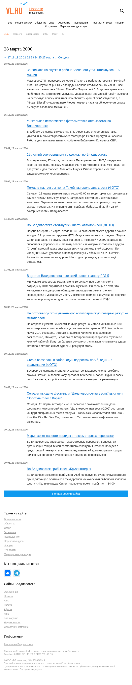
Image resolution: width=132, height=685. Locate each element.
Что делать (51, 26)
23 (32, 57)
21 (24, 57)
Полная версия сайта (66, 493)
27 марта (48, 57)
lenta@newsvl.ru (71, 651)
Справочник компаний (16, 627)
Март (54, 34)
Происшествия (81, 22)
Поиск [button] (122, 11)
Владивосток (32, 34)
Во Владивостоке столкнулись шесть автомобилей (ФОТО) (70, 225)
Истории (119, 22)
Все (10, 22)
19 (16, 57)
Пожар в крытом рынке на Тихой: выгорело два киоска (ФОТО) (73, 187)
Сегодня (63, 57)
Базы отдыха (11, 618)
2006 (45, 34)
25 (40, 57)
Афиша (8, 609)
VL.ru (17, 8)
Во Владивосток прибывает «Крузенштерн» (59, 469)
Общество (40, 22)
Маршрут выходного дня (73, 26)
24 (36, 57)
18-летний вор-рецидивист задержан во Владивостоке (67, 154)
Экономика (64, 22)
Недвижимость (12, 622)
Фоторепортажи (23, 22)
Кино (6, 613)
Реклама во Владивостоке (18, 644)
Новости (36, 9)
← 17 (7, 57)
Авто (6, 600)
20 (20, 57)
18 (13, 57)
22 (28, 57)
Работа (8, 605)
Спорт (52, 22)
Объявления (11, 591)
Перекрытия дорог (102, 22)
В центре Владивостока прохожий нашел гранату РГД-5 (68, 275)
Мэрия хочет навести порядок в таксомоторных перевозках (70, 435)
